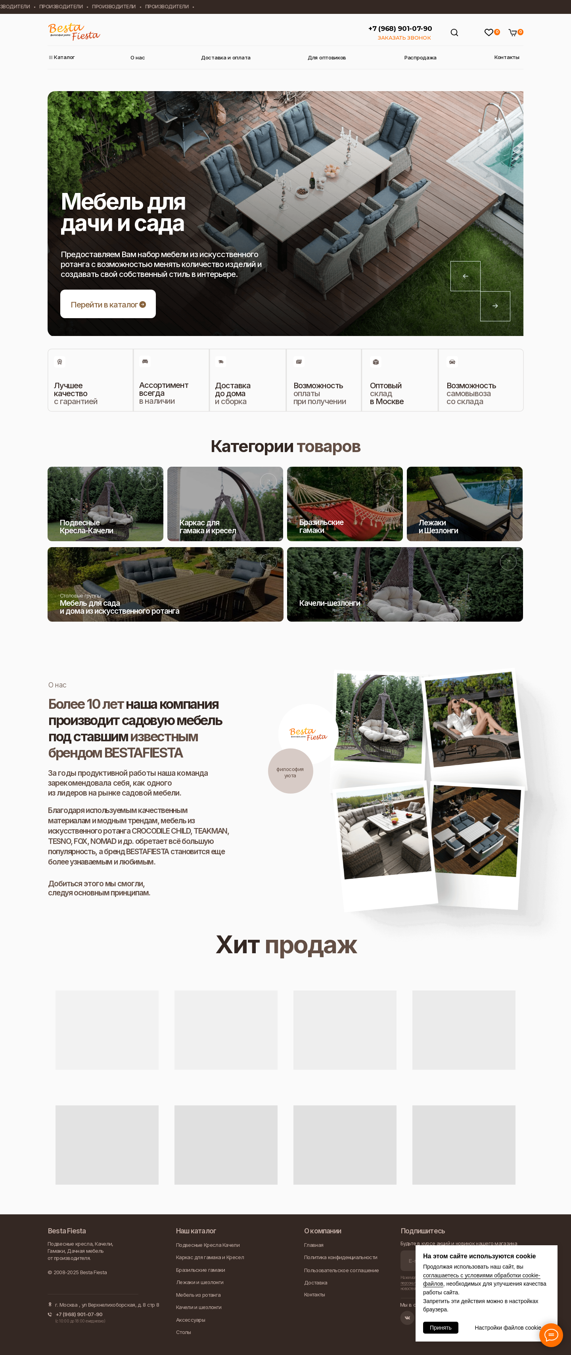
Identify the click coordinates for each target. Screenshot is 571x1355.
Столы (183, 1332)
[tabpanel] (285, 213)
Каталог (66, 57)
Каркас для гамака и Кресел (210, 1257)
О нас (138, 57)
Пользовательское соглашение (341, 1270)
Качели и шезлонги (198, 1307)
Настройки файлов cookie (508, 1327)
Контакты (508, 57)
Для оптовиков (329, 57)
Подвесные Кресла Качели (208, 1245)
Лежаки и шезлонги (199, 1282)
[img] (105, 504)
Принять (441, 1327)
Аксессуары (190, 1320)
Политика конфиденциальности (340, 1257)
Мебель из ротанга (198, 1295)
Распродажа (422, 57)
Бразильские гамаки (200, 1270)
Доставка (315, 1282)
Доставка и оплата (229, 57)
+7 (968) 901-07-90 (400, 28)
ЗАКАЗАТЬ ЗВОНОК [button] (404, 37)
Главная (313, 1245)
